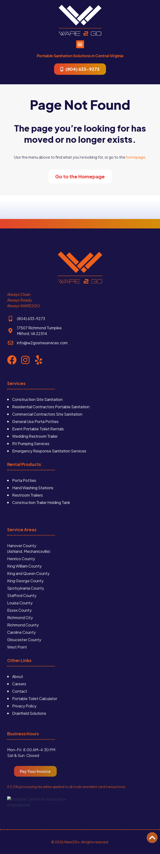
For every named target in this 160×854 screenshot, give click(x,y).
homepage (135, 157)
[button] (80, 44)
